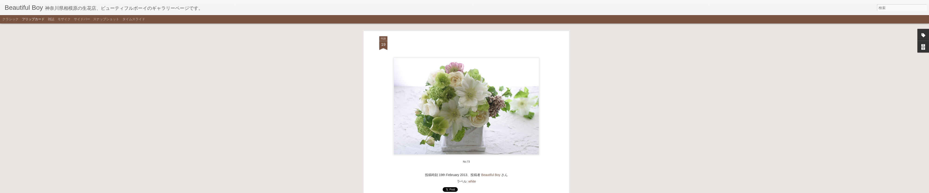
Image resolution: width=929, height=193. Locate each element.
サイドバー (82, 19)
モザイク (64, 19)
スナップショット (106, 19)
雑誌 (51, 19)
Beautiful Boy (490, 150)
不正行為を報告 (487, 190)
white (472, 156)
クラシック (10, 19)
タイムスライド (133, 19)
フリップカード (33, 19)
